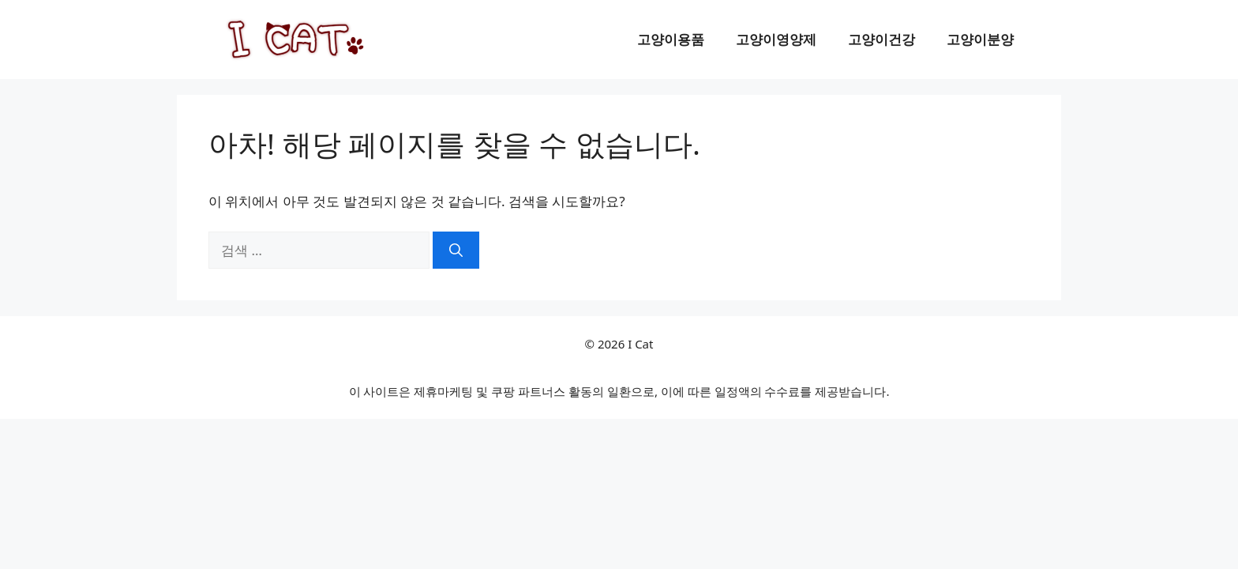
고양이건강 (881, 39)
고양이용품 (670, 39)
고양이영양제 (776, 39)
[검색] (456, 250)
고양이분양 (980, 39)
